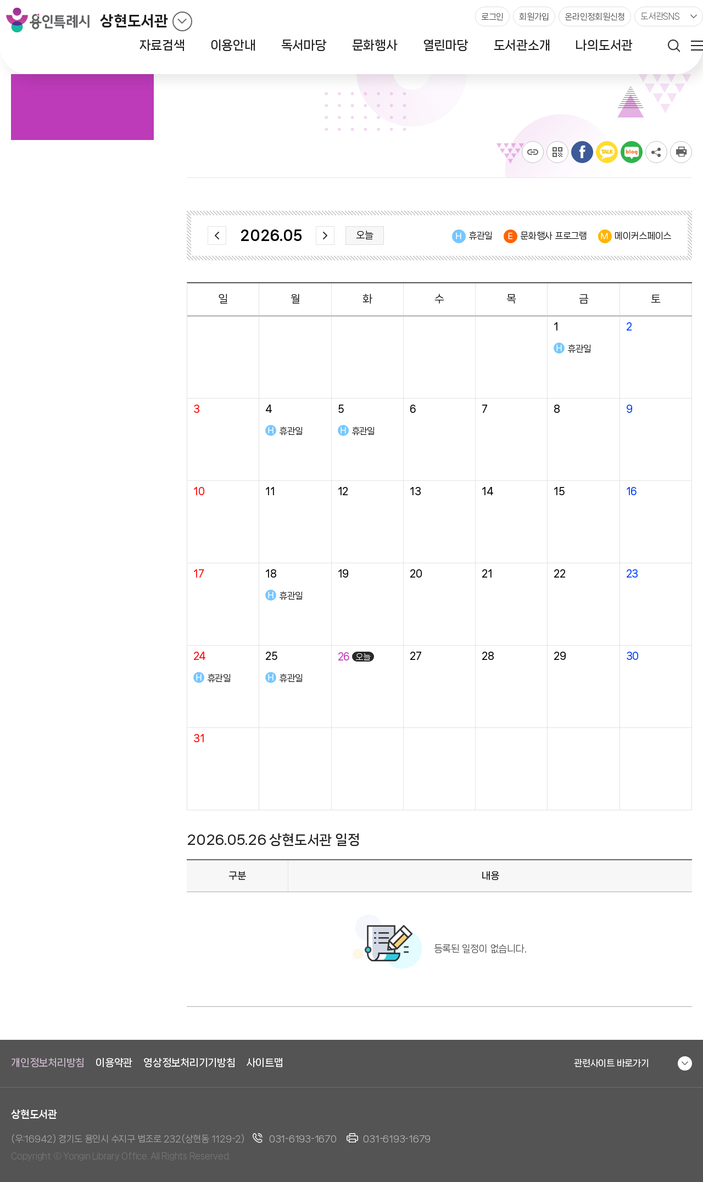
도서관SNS (660, 16)
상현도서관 (134, 21)
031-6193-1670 (303, 1139)
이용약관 (114, 1062)
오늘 (364, 235)
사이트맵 (265, 1062)
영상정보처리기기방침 (189, 1062)
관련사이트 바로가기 (611, 1063)
